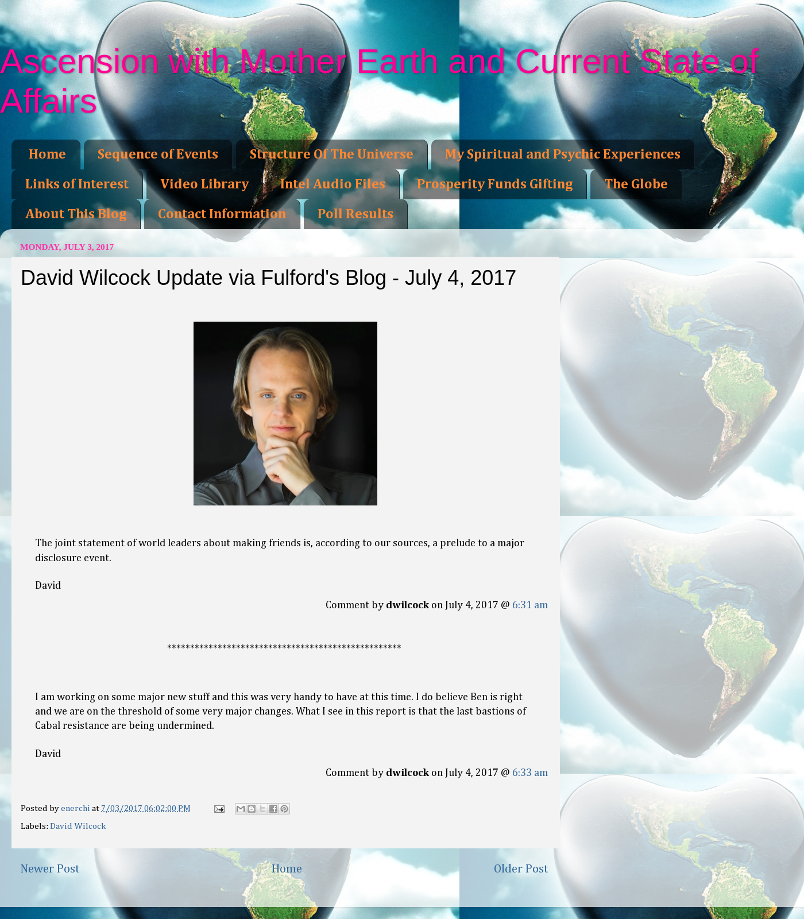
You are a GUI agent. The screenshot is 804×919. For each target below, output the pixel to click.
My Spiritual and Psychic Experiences (563, 154)
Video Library (204, 184)
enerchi (76, 808)
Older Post (521, 869)
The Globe (636, 184)
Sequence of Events (158, 154)
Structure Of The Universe (331, 154)
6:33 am (530, 773)
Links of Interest (77, 184)
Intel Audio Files (332, 184)
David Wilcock (78, 826)
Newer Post (50, 869)
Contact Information (222, 214)
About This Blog (75, 214)
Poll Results (355, 214)
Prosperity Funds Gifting (495, 184)
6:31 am (530, 605)
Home (47, 154)
